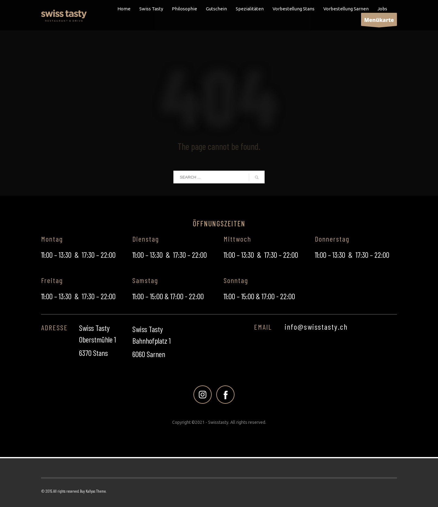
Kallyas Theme (96, 491)
